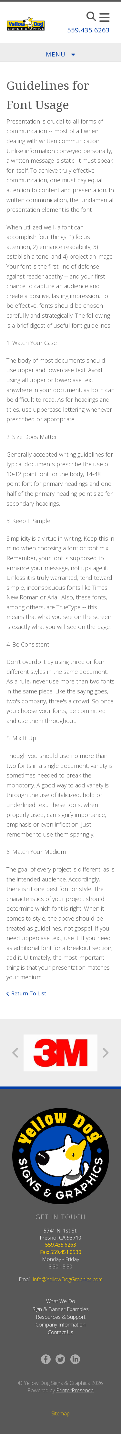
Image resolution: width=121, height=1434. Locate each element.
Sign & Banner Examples (61, 1309)
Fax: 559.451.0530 (60, 1252)
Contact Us (60, 1332)
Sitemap (60, 1413)
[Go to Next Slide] (105, 1052)
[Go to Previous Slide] (16, 1052)
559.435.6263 (88, 30)
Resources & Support (61, 1316)
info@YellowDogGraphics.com (68, 1279)
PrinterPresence (75, 1390)
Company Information (60, 1324)
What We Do (60, 1301)
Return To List (28, 993)
